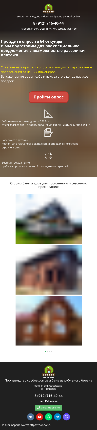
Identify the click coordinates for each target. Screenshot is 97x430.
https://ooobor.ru (40, 425)
